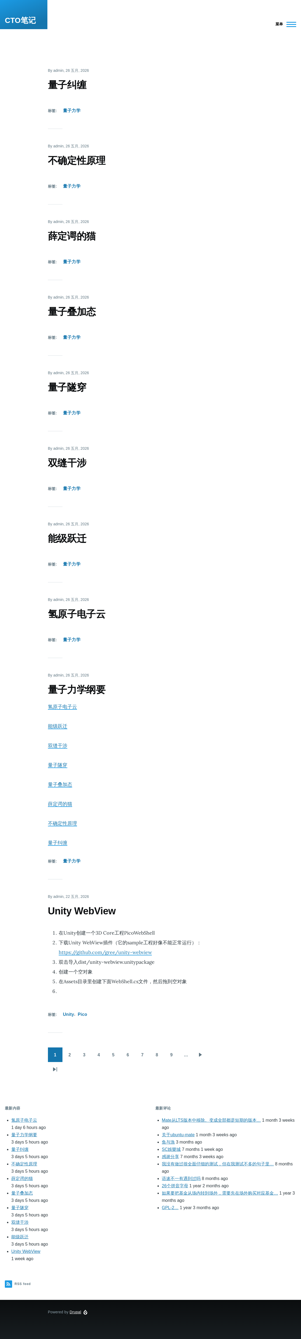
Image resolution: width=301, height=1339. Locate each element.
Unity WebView (25, 1251)
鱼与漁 (168, 1142)
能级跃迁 (57, 726)
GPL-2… (170, 1207)
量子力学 (71, 110)
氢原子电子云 (62, 707)
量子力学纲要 (24, 1134)
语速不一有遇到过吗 (181, 1178)
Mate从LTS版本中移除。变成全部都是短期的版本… (211, 1120)
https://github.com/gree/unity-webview (105, 952)
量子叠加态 (60, 784)
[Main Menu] (284, 24)
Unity (68, 1014)
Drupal (75, 1312)
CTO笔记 (20, 20)
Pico (82, 1014)
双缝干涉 (57, 745)
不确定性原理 (62, 823)
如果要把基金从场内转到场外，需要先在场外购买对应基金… (220, 1193)
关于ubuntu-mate (178, 1134)
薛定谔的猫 (60, 804)
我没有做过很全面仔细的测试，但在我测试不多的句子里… (218, 1164)
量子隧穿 (57, 765)
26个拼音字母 (175, 1186)
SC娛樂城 (171, 1149)
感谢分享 (170, 1156)
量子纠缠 (57, 843)
